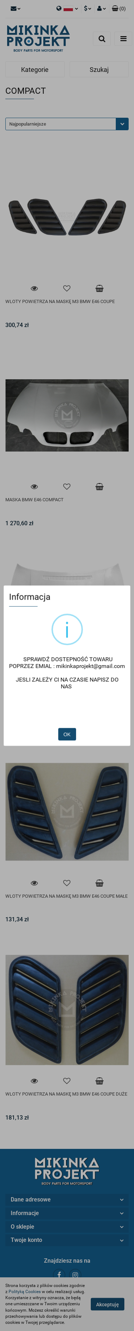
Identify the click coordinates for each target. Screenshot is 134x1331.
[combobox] (67, 124)
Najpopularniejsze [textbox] (27, 124)
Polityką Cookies (25, 1291)
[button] (119, 9)
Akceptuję (107, 1304)
